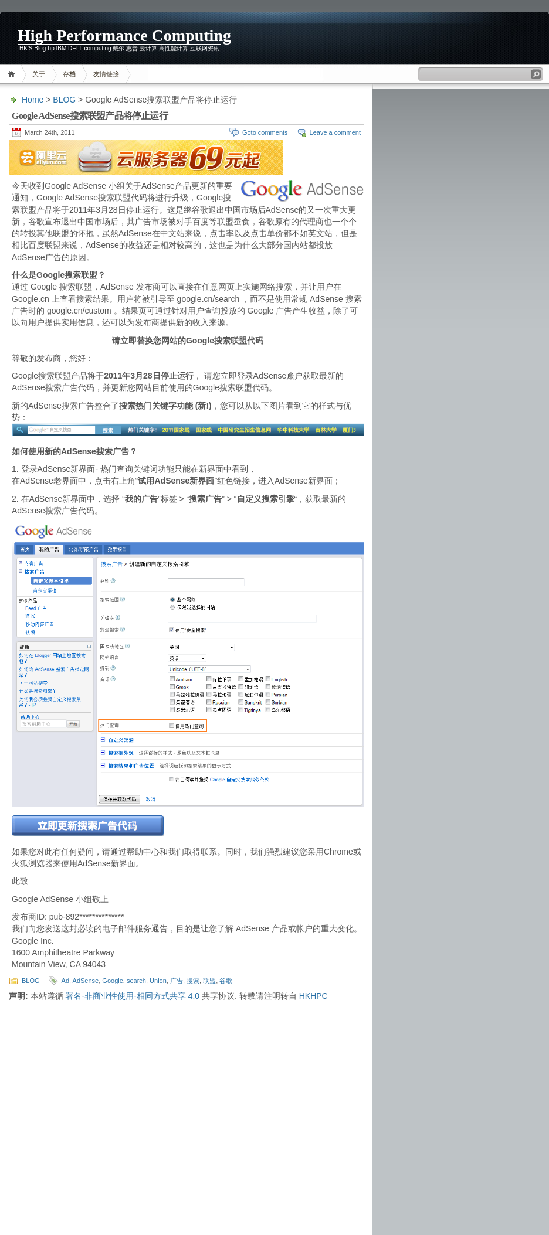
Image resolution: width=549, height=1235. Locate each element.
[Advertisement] (471, 38)
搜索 (193, 980)
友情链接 (106, 73)
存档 (69, 73)
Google (112, 980)
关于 (38, 73)
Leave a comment (335, 132)
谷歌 (225, 980)
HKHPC (313, 996)
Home (13, 74)
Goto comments (265, 132)
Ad (65, 980)
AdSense (86, 980)
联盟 (209, 980)
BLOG (64, 99)
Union (158, 980)
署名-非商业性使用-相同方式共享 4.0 (132, 996)
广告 (176, 980)
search (136, 980)
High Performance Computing (124, 35)
